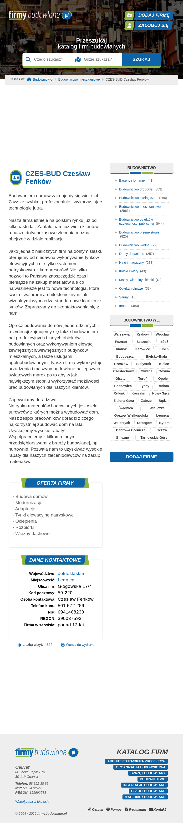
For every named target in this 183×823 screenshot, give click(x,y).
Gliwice (146, 371)
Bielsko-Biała (156, 356)
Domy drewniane (131, 254)
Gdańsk (120, 349)
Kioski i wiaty (128, 271)
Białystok (143, 364)
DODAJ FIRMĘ (141, 456)
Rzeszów (121, 364)
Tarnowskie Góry (153, 437)
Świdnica (125, 408)
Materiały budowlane (145, 797)
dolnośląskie (71, 573)
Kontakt (159, 809)
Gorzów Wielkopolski (131, 415)
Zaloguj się (153, 25)
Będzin (164, 401)
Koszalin (138, 393)
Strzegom (144, 423)
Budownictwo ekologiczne (138, 198)
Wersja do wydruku (80, 645)
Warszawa (122, 334)
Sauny (124, 297)
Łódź (164, 342)
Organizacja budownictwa (140, 767)
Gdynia (164, 371)
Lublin (164, 349)
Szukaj (141, 59)
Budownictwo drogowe (135, 189)
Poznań (121, 342)
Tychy (144, 386)
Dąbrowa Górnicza (130, 430)
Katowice (142, 349)
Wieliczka (157, 408)
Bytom (164, 423)
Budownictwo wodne (134, 245)
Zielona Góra (124, 401)
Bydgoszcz (125, 356)
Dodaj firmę (154, 15)
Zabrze (146, 401)
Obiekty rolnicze (131, 288)
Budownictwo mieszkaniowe (79, 79)
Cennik (97, 809)
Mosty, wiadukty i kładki (136, 280)
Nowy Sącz (160, 393)
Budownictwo (43, 79)
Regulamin (137, 809)
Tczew (162, 430)
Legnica (66, 579)
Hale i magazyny (131, 262)
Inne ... (124, 306)
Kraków (143, 334)
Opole (163, 378)
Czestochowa (123, 371)
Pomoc (116, 809)
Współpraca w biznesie (32, 802)
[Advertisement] (91, 127)
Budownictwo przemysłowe (139, 232)
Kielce (164, 364)
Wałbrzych (122, 423)
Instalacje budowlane (144, 785)
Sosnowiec (123, 386)
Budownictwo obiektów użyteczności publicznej (136, 222)
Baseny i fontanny (132, 180)
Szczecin (144, 342)
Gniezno (122, 437)
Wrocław (162, 334)
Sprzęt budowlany (148, 773)
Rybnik (119, 393)
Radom (163, 386)
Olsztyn (122, 378)
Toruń (142, 378)
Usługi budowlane (148, 791)
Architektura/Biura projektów (136, 761)
